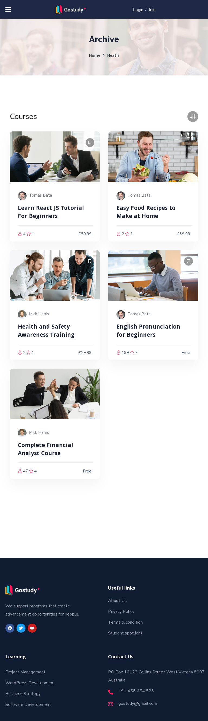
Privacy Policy (121, 611)
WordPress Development (30, 683)
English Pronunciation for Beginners (148, 331)
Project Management (25, 672)
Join (152, 10)
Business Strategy (23, 694)
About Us (117, 601)
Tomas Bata (40, 195)
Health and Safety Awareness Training (46, 331)
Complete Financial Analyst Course (45, 450)
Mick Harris (39, 314)
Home (94, 56)
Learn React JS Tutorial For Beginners (51, 212)
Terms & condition (125, 622)
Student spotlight (125, 633)
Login (138, 10)
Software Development (28, 704)
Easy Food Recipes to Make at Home (146, 212)
